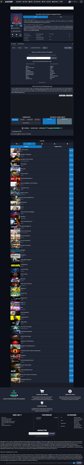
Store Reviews (77, 424)
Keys (44, 47)
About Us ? (4, 417)
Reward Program (77, 420)
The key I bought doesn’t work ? (8, 421)
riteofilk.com (38, 35)
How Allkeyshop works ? (7, 418)
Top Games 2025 (77, 425)
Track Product (26, 123)
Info (35, 17)
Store (14, 47)
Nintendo (63, 426)
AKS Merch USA (77, 426)
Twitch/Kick (38, 417)
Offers (13, 43)
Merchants (38, 418)
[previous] (12, 26)
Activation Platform (35, 47)
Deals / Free (76, 422)
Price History (20, 43)
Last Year (22, 119)
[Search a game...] (42, 8)
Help (79, 463)
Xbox (62, 420)
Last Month (37, 119)
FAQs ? (3, 424)
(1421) (54, 128)
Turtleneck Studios (40, 37)
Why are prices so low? (6, 420)
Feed (61, 17)
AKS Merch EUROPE (78, 427)
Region (20, 47)
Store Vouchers (77, 417)
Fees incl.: (68, 47)
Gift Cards (76, 421)
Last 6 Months (30, 119)
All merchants (42, 82)
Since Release (15, 119)
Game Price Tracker (78, 418)
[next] (21, 26)
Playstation (63, 423)
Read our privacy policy (67, 462)
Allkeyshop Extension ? (6, 425)
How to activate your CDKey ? (8, 422)
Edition (26, 47)
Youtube (56, 417)
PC (61, 417)
